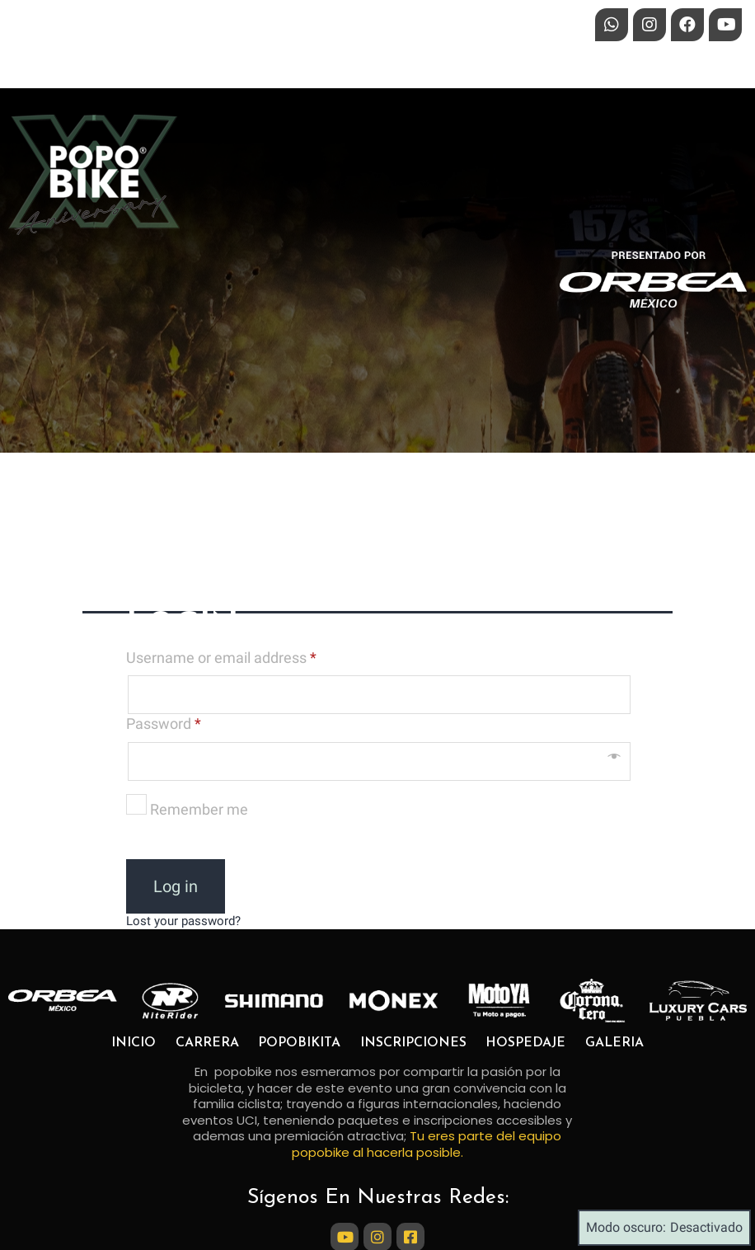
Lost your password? (183, 814)
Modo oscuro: (664, 1228)
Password (163, 618)
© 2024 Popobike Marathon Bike (378, 1230)
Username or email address (221, 551)
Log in (175, 780)
